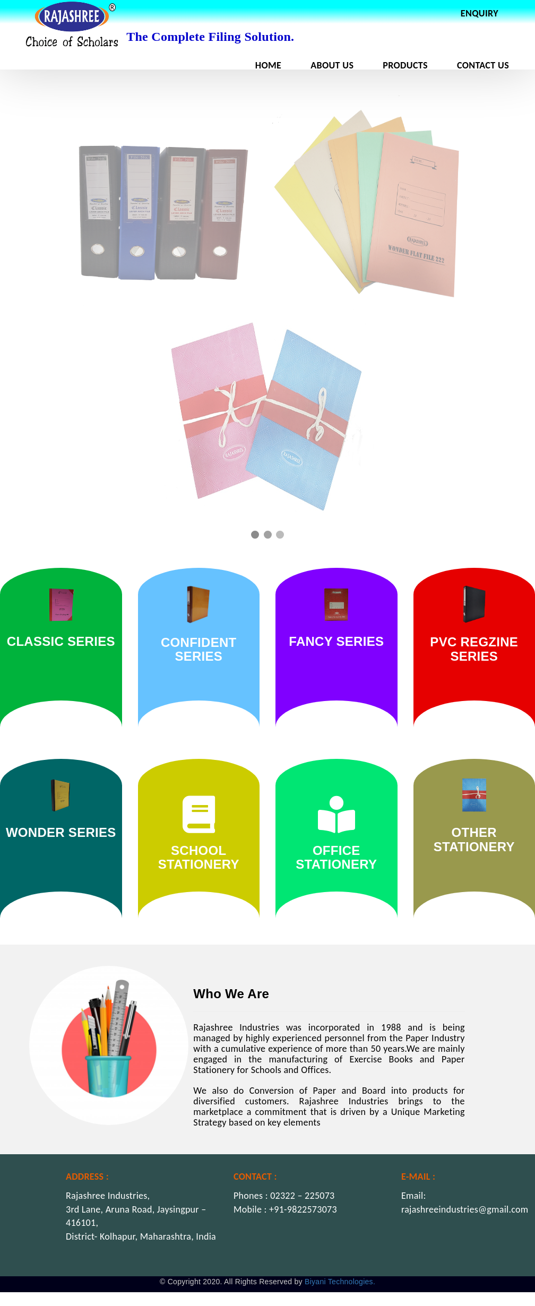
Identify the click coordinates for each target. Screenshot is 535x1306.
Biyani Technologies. (340, 1281)
